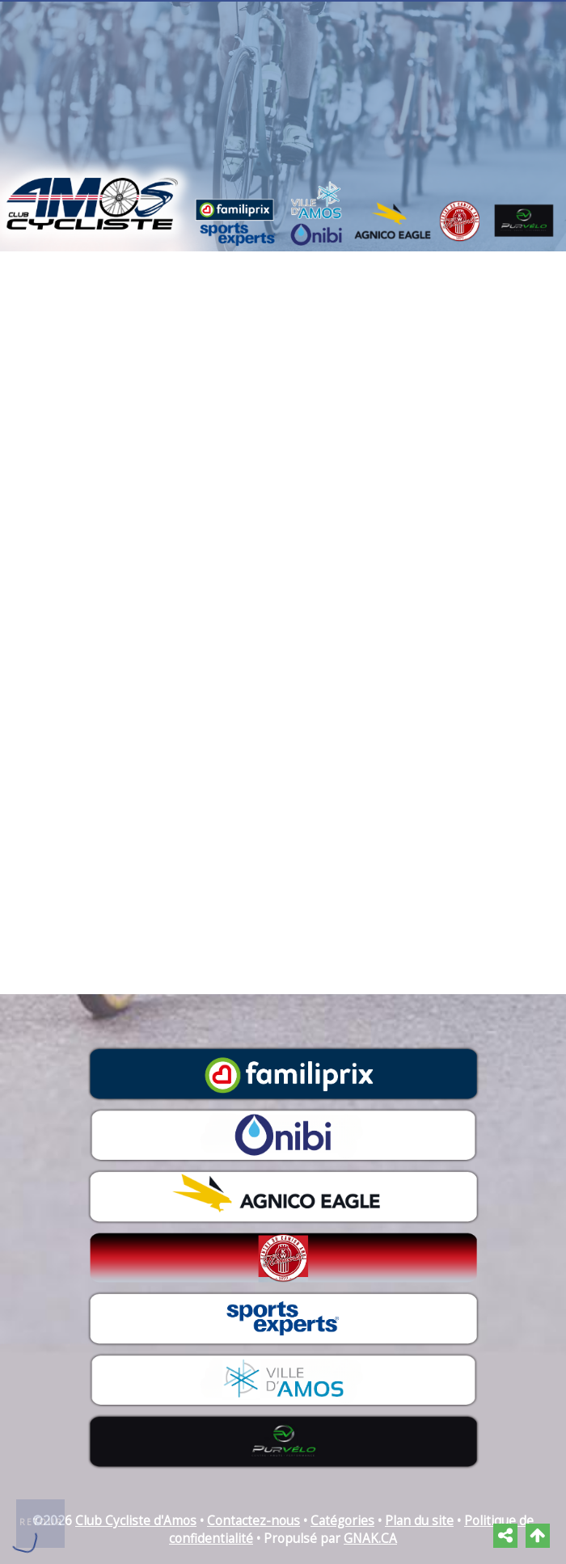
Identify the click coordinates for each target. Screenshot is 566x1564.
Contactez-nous (253, 1520)
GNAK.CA (370, 1538)
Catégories (342, 1520)
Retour (41, 1522)
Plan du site (419, 1520)
